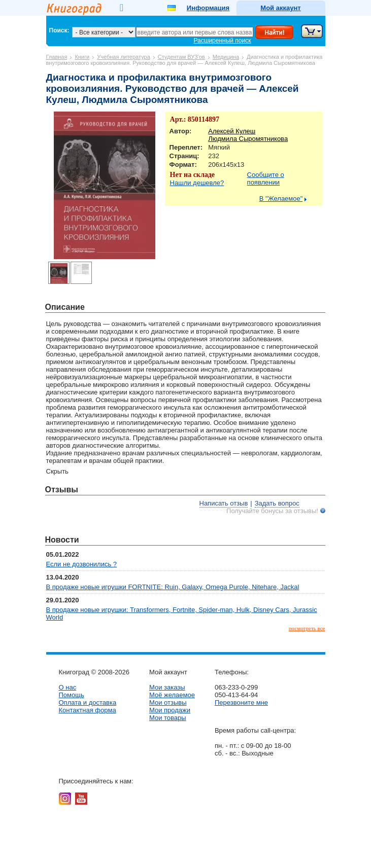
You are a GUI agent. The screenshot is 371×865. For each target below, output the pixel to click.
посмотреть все (307, 628)
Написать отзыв (223, 503)
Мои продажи (169, 710)
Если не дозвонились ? (81, 564)
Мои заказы (167, 687)
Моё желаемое (172, 695)
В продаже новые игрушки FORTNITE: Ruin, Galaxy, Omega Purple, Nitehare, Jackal (172, 587)
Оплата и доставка (88, 702)
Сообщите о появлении (265, 178)
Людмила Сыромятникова (248, 138)
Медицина (226, 57)
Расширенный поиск (222, 40)
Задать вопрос (277, 503)
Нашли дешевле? (197, 183)
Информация (208, 8)
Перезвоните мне (241, 702)
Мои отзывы (168, 702)
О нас (68, 687)
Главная (57, 57)
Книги (82, 57)
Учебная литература (123, 57)
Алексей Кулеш (231, 131)
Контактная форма (87, 710)
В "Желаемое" (281, 198)
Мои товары (167, 718)
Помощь (71, 695)
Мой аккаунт (280, 8)
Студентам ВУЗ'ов (181, 57)
